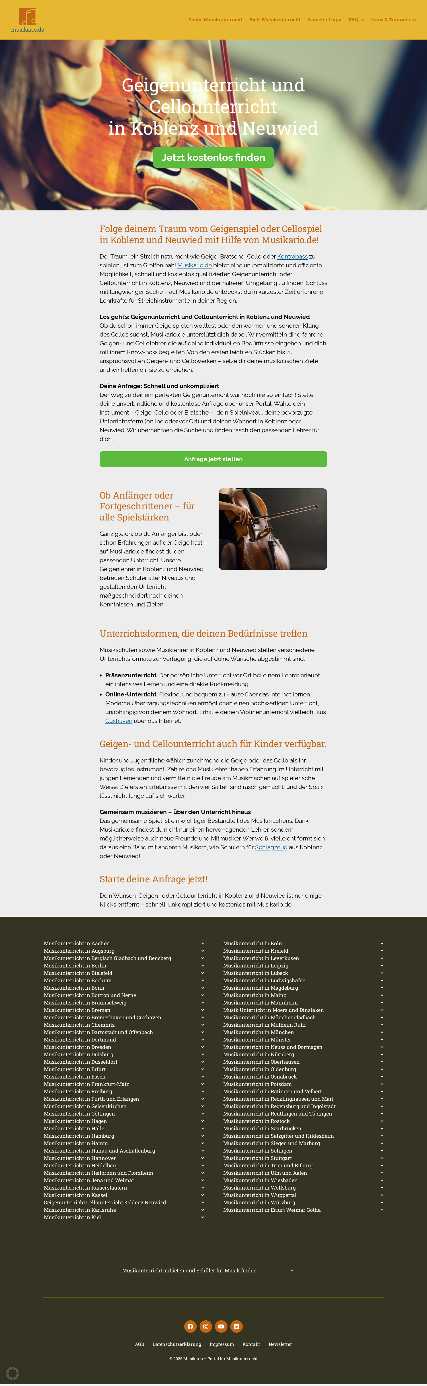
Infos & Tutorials (390, 21)
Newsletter (280, 1346)
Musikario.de (194, 267)
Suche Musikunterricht (215, 21)
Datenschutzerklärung (177, 1346)
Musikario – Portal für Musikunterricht (220, 1360)
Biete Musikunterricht (274, 21)
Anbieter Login (324, 21)
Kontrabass (292, 258)
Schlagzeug (271, 849)
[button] (12, 1373)
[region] (213, 127)
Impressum (222, 1346)
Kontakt (251, 1346)
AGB (139, 1346)
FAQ (353, 21)
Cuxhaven (118, 722)
